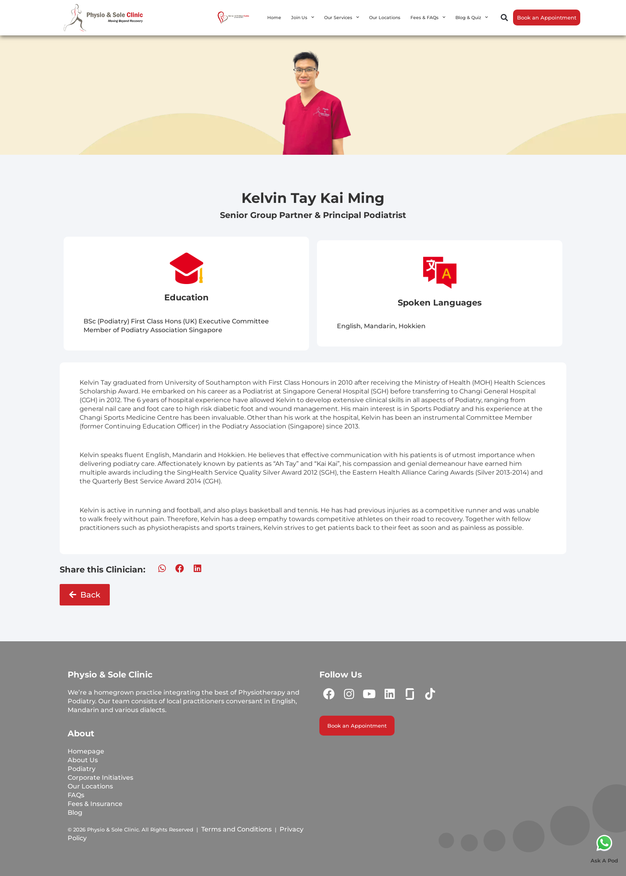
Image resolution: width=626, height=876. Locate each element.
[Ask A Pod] (604, 843)
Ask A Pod (604, 860)
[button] (504, 17)
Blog (75, 812)
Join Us (302, 17)
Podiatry (81, 769)
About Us (83, 760)
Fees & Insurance (95, 804)
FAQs (76, 795)
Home (274, 17)
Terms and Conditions (236, 829)
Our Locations (384, 17)
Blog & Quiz (471, 17)
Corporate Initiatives (100, 777)
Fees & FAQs (427, 17)
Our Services (341, 17)
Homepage (86, 751)
